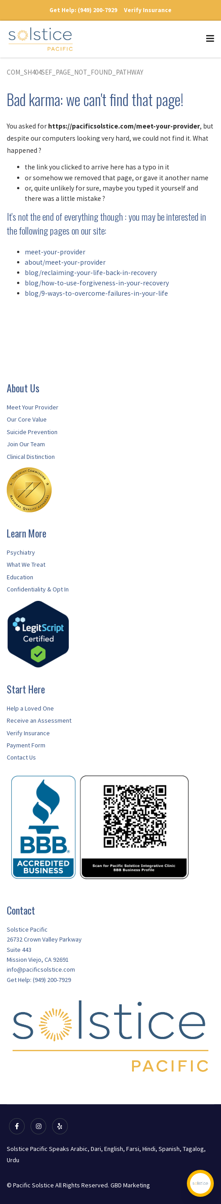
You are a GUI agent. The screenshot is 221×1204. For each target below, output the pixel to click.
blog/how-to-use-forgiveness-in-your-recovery (97, 283)
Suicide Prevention (32, 432)
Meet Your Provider (32, 407)
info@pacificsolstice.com (41, 969)
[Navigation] (210, 34)
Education (20, 577)
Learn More (26, 533)
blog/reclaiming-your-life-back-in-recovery (91, 272)
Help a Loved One (30, 708)
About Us (23, 388)
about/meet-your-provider (65, 262)
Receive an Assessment (39, 720)
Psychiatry (21, 552)
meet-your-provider (55, 252)
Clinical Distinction (31, 457)
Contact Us (21, 757)
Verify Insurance (148, 10)
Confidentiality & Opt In (38, 589)
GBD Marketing (130, 1185)
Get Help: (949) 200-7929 (83, 10)
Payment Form (26, 745)
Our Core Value (27, 419)
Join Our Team (26, 444)
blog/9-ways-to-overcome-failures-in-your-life (96, 293)
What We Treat (26, 564)
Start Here (26, 689)
